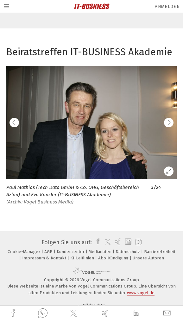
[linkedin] (137, 313)
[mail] (167, 313)
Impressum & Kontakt (44, 258)
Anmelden (167, 6)
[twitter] (74, 313)
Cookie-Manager (24, 251)
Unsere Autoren (148, 258)
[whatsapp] (42, 313)
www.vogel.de (141, 292)
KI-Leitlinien (82, 258)
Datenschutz (128, 251)
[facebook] (13, 313)
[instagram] (138, 242)
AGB (49, 251)
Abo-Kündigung (114, 258)
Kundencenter (71, 251)
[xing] (105, 313)
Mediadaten (101, 251)
